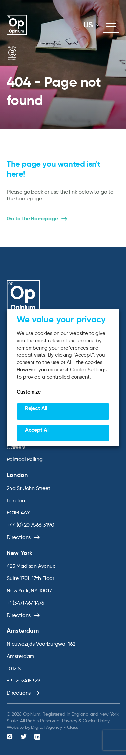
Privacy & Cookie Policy (86, 721)
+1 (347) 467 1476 (25, 603)
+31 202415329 (23, 680)
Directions (19, 537)
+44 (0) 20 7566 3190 (30, 525)
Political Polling (25, 459)
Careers (16, 447)
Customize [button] (29, 392)
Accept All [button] (37, 429)
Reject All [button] (36, 408)
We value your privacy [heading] (61, 319)
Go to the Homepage (32, 218)
